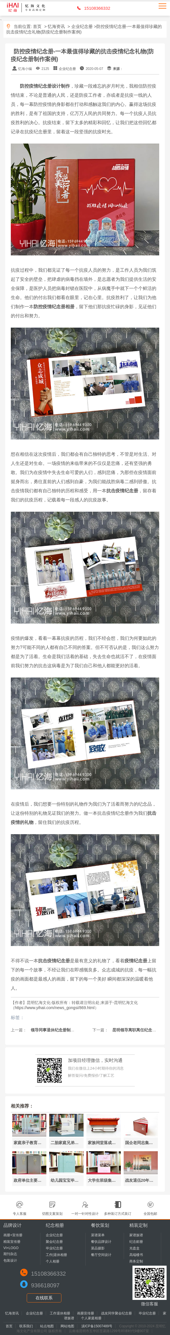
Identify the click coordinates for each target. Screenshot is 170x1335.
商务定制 (136, 1261)
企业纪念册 (82, 26)
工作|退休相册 (56, 1255)
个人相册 (52, 1261)
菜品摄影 (98, 1248)
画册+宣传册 (12, 1235)
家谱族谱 (136, 1235)
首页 (37, 26)
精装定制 (138, 1225)
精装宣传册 (11, 1242)
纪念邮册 (136, 1242)
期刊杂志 (10, 1254)
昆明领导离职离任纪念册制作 (137, 1030)
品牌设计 (12, 1225)
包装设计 (10, 1261)
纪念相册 (55, 1225)
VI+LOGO (10, 1248)
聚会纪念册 (54, 1242)
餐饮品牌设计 (101, 1242)
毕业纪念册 (54, 1248)
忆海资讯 (56, 26)
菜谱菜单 (98, 1235)
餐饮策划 (100, 1225)
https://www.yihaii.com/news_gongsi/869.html (55, 1007)
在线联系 (44, 1297)
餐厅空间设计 (101, 1255)
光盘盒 (134, 1248)
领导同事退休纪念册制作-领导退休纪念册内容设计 (75, 1030)
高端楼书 (136, 1255)
